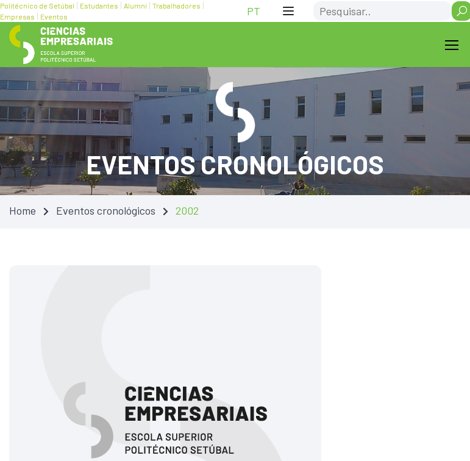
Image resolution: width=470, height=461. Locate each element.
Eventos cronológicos (105, 210)
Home (22, 210)
